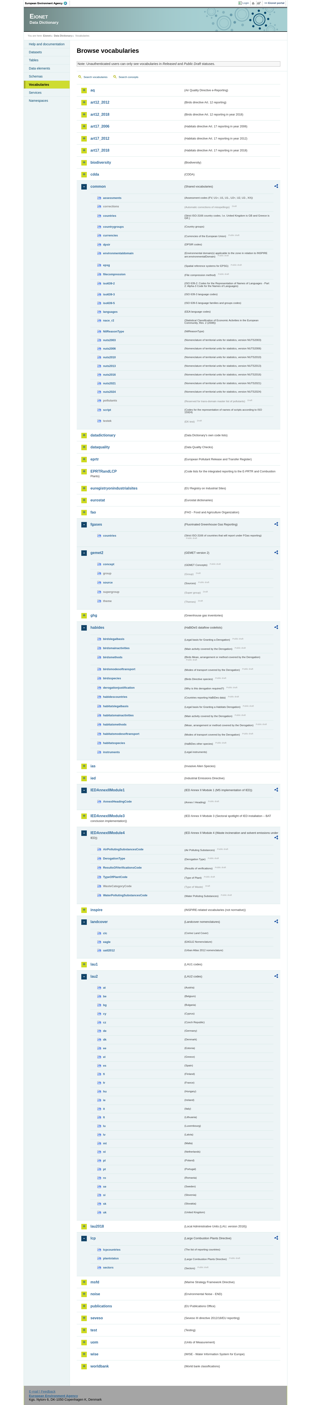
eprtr (94, 459)
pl (104, 1160)
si (104, 1195)
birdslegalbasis (113, 639)
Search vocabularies (95, 77)
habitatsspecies (114, 743)
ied (93, 778)
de (104, 1031)
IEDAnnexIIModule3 (107, 816)
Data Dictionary (63, 35)
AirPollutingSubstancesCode (123, 849)
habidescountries (115, 696)
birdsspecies (112, 678)
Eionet (47, 35)
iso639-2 (109, 283)
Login (246, 3)
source (108, 582)
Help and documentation (47, 44)
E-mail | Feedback (42, 1391)
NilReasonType (113, 331)
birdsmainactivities (116, 648)
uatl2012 (109, 950)
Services (35, 92)
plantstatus (111, 1258)
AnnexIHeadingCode (117, 801)
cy (104, 1013)
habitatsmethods (114, 724)
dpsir (106, 244)
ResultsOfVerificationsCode (122, 867)
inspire (96, 910)
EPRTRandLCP (103, 471)
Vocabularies (39, 84)
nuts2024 (109, 391)
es (104, 1065)
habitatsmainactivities (118, 715)
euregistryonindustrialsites (113, 488)
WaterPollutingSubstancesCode (125, 895)
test (93, 1330)
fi (104, 1074)
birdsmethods (113, 657)
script (107, 410)
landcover (99, 922)
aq (92, 90)
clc (105, 933)
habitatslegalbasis (115, 706)
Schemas (36, 76)
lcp (93, 1238)
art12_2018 (99, 114)
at (104, 987)
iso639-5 (109, 303)
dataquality (100, 447)
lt (104, 1117)
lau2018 (97, 1226)
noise (95, 1294)
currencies (110, 235)
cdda (94, 174)
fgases (96, 524)
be (104, 996)
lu (104, 1126)
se (104, 1186)
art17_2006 (99, 126)
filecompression (114, 274)
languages (110, 311)
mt (105, 1143)
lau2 (94, 976)
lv (104, 1134)
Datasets (35, 52)
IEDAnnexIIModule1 (107, 790)
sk (104, 1203)
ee (104, 1048)
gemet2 (96, 553)
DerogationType (114, 858)
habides (97, 627)
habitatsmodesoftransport (121, 734)
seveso (96, 1318)
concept (108, 564)
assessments (112, 198)
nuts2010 (109, 357)
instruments (111, 752)
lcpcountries (111, 1249)
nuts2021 (109, 383)
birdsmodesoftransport (119, 669)
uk (104, 1212)
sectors (108, 1267)
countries (109, 215)
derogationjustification (119, 687)
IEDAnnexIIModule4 (107, 833)
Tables (33, 60)
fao (93, 512)
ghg (93, 615)
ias (92, 766)
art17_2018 (99, 150)
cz (104, 1022)
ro (104, 1178)
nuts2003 (109, 340)
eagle (107, 942)
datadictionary (102, 435)
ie (104, 1100)
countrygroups (113, 226)
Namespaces (38, 100)
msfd (94, 1282)
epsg (106, 265)
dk (104, 1039)
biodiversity (100, 162)
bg (105, 1005)
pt (104, 1169)
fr (104, 1082)
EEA (47, 3)
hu (105, 1091)
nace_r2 (108, 320)
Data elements (39, 68)
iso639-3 (109, 294)
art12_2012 (99, 102)
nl (104, 1151)
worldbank (99, 1366)
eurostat (97, 500)
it (104, 1109)
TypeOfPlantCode (115, 877)
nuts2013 (109, 366)
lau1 (94, 964)
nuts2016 (109, 374)
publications (101, 1306)
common (98, 186)
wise (94, 1354)
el (104, 1057)
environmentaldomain (118, 253)
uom (94, 1342)
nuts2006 (109, 348)
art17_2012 (99, 138)
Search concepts (128, 77)
